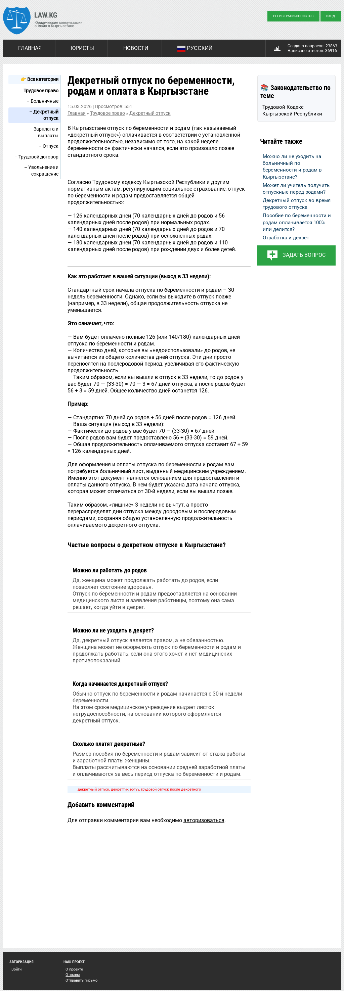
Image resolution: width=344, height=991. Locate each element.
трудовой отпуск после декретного (171, 789)
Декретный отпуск (150, 113)
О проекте (74, 969)
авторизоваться (203, 820)
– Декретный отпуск (43, 115)
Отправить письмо (81, 980)
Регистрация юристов (293, 16)
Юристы (82, 48)
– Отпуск (48, 146)
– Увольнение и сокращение (41, 170)
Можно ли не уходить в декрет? (113, 630)
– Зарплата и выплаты (44, 132)
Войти (16, 969)
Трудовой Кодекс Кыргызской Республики (292, 110)
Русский (194, 49)
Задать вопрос (304, 255)
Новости (135, 48)
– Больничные (42, 101)
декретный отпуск (93, 789)
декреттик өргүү (125, 789)
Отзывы (73, 975)
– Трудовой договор (36, 156)
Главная (30, 48)
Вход (330, 16)
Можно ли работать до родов (110, 570)
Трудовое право (41, 90)
